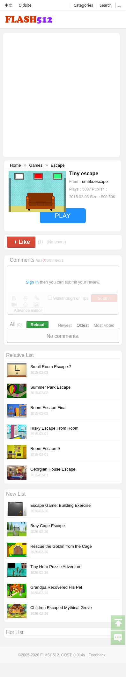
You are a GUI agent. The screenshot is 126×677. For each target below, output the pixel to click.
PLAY (63, 215)
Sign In (32, 282)
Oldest (83, 325)
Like (22, 242)
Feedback (97, 655)
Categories (83, 5)
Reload (37, 324)
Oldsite (25, 5)
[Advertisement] (60, 94)
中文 (8, 5)
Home (15, 165)
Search (106, 5)
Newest (64, 325)
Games (35, 165)
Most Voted (104, 325)
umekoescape (95, 181)
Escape (57, 165)
